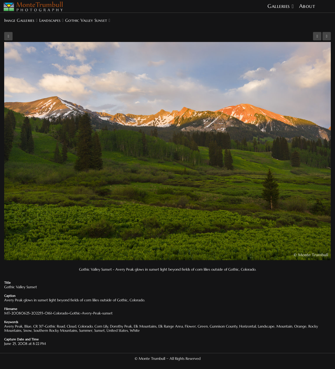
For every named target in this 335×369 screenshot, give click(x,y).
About (307, 6)
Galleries (278, 6)
